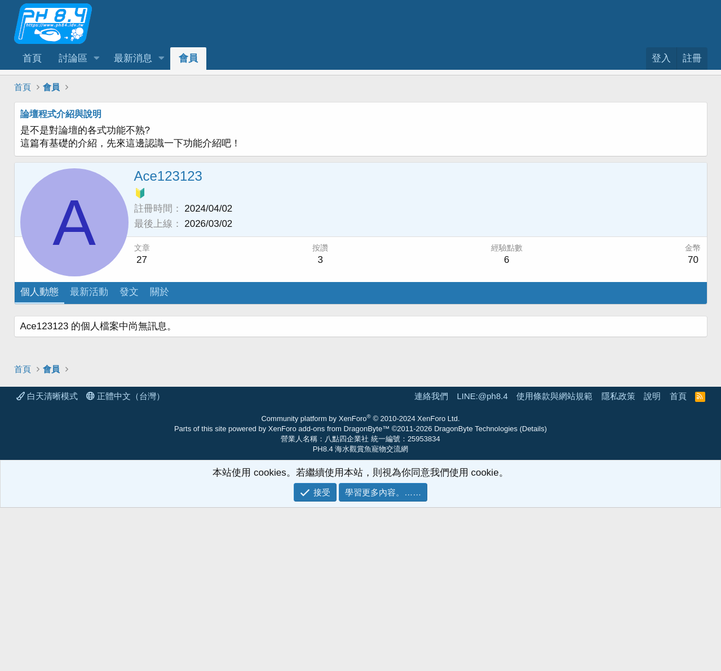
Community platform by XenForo (360, 582)
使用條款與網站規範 (554, 559)
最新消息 (133, 58)
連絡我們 (431, 559)
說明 (652, 559)
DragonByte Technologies (475, 592)
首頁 (32, 58)
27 (141, 259)
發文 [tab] (129, 292)
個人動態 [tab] (39, 292)
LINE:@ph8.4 (482, 559)
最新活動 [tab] (89, 292)
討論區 (73, 58)
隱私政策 (618, 559)
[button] (96, 58)
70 (693, 259)
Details (533, 592)
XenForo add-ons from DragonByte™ (329, 592)
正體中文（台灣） (125, 559)
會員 (188, 58)
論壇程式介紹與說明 (60, 114)
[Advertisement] (352, 394)
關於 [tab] (159, 292)
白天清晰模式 (47, 559)
